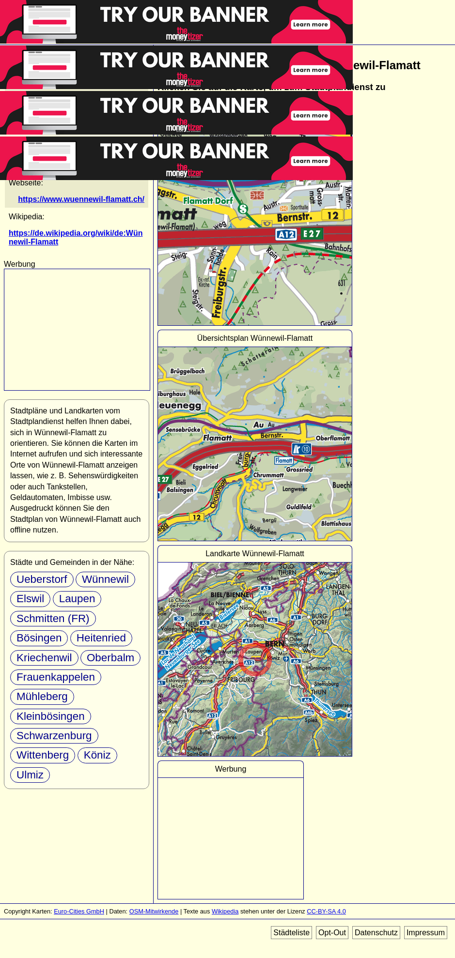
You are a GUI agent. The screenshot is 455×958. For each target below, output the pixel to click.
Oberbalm (110, 658)
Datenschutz (376, 932)
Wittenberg (42, 755)
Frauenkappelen (55, 677)
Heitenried (101, 638)
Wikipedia (225, 911)
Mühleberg (42, 696)
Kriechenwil (44, 658)
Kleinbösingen (50, 716)
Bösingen (39, 638)
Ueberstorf (41, 579)
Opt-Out (332, 932)
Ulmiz (30, 775)
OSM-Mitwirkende (154, 911)
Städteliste (291, 932)
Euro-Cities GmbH (79, 911)
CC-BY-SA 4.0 (326, 911)
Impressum (426, 932)
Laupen (77, 599)
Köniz (97, 755)
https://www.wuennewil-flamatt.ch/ (81, 199)
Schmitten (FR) (53, 618)
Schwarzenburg (54, 736)
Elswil (30, 599)
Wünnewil (105, 579)
